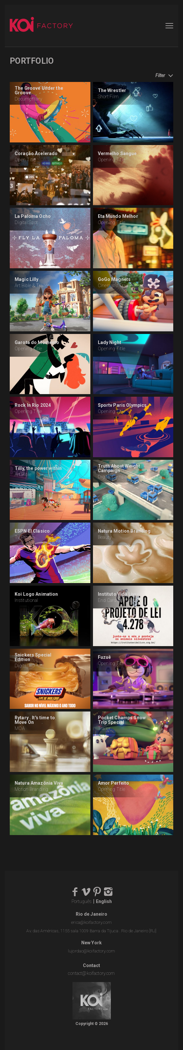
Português (82, 901)
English (104, 901)
